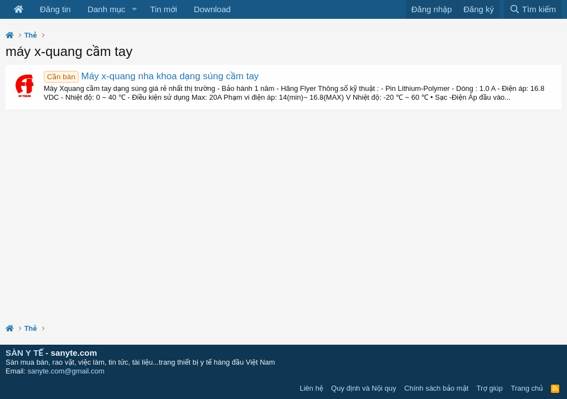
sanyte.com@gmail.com (66, 371)
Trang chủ (527, 388)
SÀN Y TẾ (24, 352)
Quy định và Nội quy (363, 388)
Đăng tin (55, 9)
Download (212, 9)
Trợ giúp (490, 388)
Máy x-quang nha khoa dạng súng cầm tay (151, 76)
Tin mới (163, 9)
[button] (134, 9)
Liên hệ (311, 388)
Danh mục (106, 9)
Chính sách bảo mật (436, 388)
